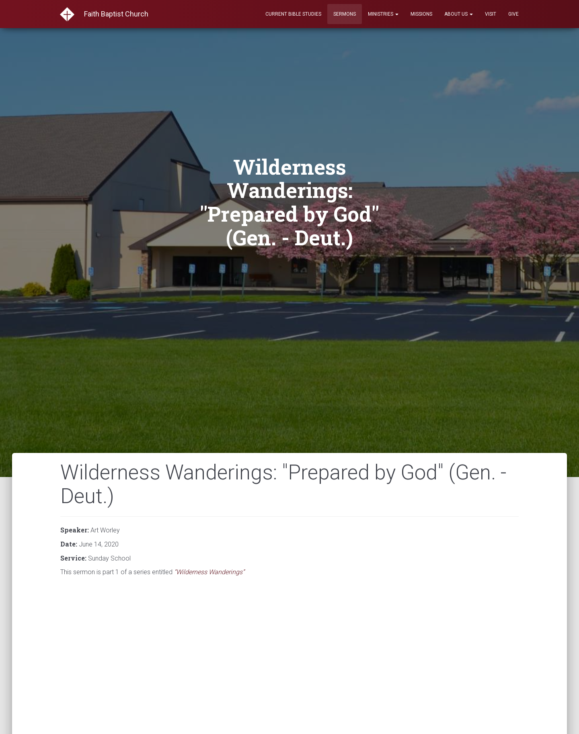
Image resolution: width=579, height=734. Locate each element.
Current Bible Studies (293, 14)
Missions (421, 14)
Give (513, 14)
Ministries (383, 14)
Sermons (344, 14)
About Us (458, 14)
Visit (490, 14)
